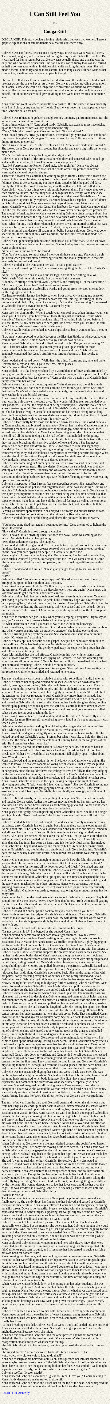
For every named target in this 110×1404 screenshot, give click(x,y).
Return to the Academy (16, 1392)
